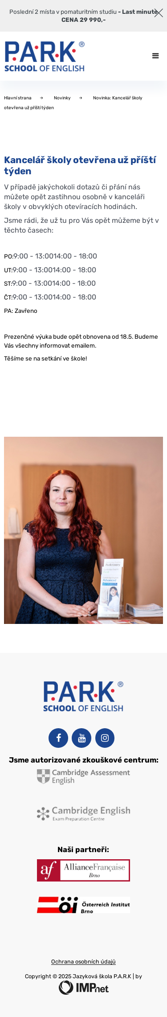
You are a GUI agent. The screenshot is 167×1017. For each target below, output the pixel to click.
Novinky (63, 98)
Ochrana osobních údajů (83, 961)
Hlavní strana (18, 98)
